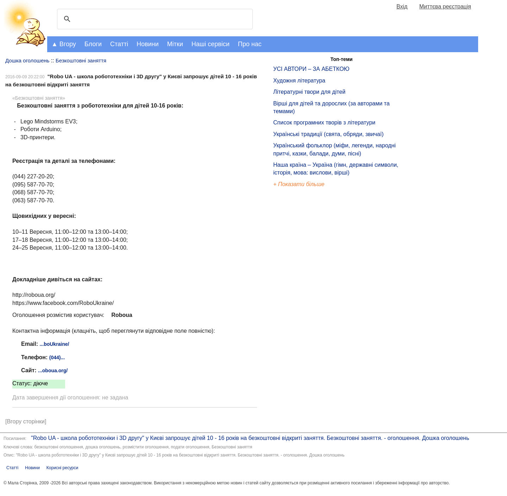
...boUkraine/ (54, 344)
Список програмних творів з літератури (324, 122)
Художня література (299, 81)
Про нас (250, 44)
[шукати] (154, 19)
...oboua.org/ (53, 370)
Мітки (175, 44)
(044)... (57, 357)
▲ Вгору (63, 44)
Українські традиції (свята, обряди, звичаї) (328, 134)
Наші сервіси (211, 44)
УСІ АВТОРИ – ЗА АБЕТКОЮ (311, 69)
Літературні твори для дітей (309, 92)
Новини (148, 44)
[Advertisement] (305, 308)
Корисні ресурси (62, 467)
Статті (119, 44)
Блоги (93, 44)
